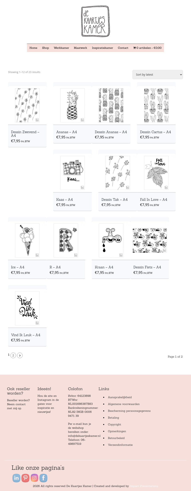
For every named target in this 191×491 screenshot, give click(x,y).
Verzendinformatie (120, 445)
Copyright (114, 424)
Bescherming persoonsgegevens (129, 411)
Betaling (113, 417)
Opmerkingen (117, 431)
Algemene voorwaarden (124, 404)
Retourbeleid (116, 438)
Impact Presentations (144, 486)
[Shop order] (157, 74)
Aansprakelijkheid (120, 397)
